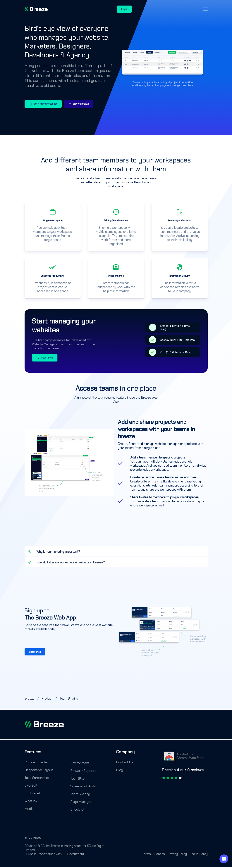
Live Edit (31, 785)
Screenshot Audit (83, 786)
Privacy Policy (177, 854)
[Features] (33, 754)
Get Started (45, 357)
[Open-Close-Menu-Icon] (205, 9)
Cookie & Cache (36, 762)
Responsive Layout (39, 770)
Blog (119, 770)
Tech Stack (78, 778)
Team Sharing (80, 794)
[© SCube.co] (33, 840)
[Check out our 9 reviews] (183, 771)
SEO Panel (32, 793)
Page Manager (81, 802)
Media (29, 809)
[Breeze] (36, 9)
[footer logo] (44, 724)
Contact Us (124, 762)
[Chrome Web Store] (185, 758)
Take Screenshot (37, 778)
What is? (31, 801)
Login (124, 9)
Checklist (77, 809)
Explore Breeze (78, 103)
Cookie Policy (199, 854)
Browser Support (83, 771)
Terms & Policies (153, 854)
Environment (80, 763)
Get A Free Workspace (43, 103)
